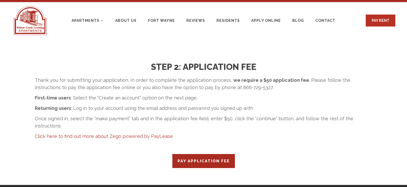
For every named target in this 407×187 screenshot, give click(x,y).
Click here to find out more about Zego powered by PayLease (104, 136)
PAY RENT (380, 20)
